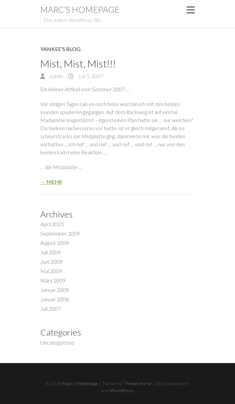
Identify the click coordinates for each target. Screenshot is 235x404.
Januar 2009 (54, 290)
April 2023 (52, 224)
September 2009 (60, 233)
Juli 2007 (50, 308)
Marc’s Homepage (80, 9)
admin (55, 76)
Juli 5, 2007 (90, 76)
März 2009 (52, 280)
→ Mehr (51, 182)
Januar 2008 (54, 299)
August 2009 (54, 243)
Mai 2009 (51, 271)
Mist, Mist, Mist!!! (78, 63)
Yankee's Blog (60, 49)
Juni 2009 (51, 261)
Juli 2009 (50, 252)
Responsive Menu (191, 9)
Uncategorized (57, 342)
